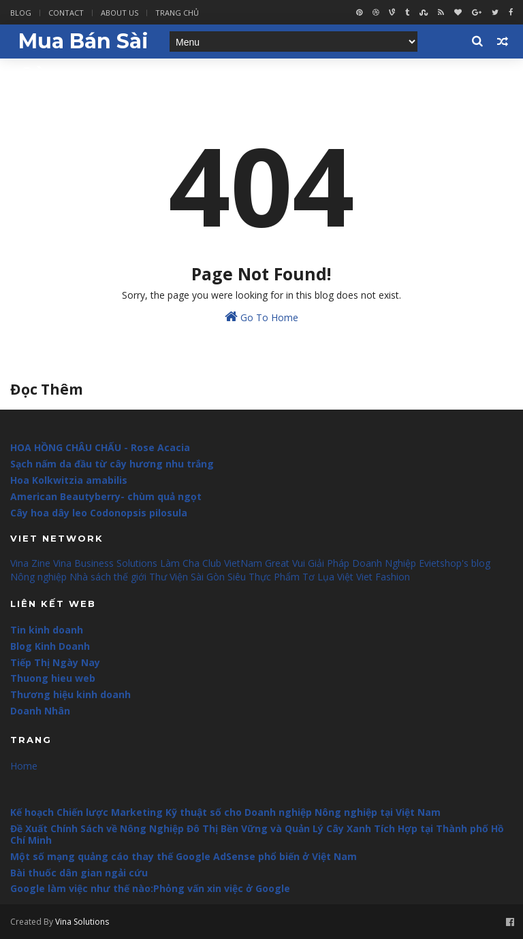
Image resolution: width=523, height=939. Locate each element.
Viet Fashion (383, 576)
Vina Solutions (82, 921)
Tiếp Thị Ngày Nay (55, 662)
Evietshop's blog (454, 563)
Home (23, 765)
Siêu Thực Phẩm (263, 576)
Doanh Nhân (40, 710)
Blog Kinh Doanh (50, 646)
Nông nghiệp (38, 576)
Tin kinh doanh (46, 629)
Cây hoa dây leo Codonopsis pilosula (98, 512)
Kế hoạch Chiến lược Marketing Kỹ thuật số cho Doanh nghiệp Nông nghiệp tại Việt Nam (225, 812)
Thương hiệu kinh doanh (70, 694)
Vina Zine (30, 563)
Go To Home (261, 317)
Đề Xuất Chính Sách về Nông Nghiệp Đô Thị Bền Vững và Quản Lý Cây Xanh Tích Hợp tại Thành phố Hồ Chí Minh (257, 834)
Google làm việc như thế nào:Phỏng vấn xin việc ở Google (150, 888)
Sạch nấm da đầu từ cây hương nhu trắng (112, 463)
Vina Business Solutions (105, 563)
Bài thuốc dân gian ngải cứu (79, 872)
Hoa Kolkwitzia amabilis (68, 480)
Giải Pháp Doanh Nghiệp (362, 563)
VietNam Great (256, 563)
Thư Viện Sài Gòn (187, 576)
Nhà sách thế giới (107, 576)
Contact (66, 12)
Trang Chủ (177, 12)
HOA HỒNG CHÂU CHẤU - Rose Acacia (100, 447)
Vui (298, 563)
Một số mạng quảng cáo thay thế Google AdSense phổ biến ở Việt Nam (183, 856)
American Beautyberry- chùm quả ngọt (106, 496)
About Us (119, 12)
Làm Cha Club (190, 563)
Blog (20, 12)
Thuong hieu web (52, 678)
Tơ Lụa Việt (327, 576)
